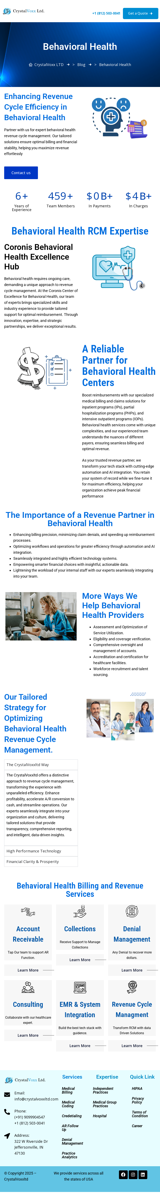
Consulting (28, 1004)
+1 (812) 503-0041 (106, 13)
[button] (49, 2)
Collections (80, 929)
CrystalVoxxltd (16, 1179)
